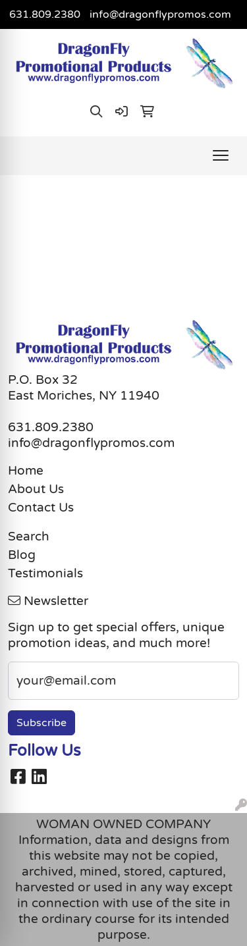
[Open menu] (220, 155)
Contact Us (41, 507)
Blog (22, 555)
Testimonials (45, 573)
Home (25, 470)
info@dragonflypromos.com (160, 14)
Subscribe (41, 722)
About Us (36, 489)
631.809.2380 (44, 14)
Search (28, 536)
